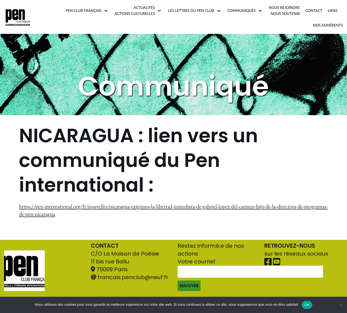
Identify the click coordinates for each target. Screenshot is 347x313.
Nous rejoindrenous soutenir (284, 10)
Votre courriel (250, 274)
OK (307, 305)
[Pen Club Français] (17, 17)
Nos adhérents (328, 25)
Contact (313, 10)
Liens (333, 10)
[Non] (340, 305)
